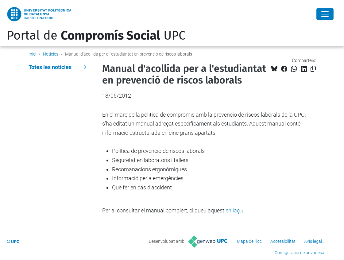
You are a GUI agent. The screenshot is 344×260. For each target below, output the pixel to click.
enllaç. (233, 210)
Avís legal (313, 241)
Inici (32, 54)
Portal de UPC (96, 35)
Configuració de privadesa (299, 252)
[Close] (325, 14)
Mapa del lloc (249, 241)
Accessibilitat (283, 241)
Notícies (50, 54)
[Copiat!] (313, 68)
